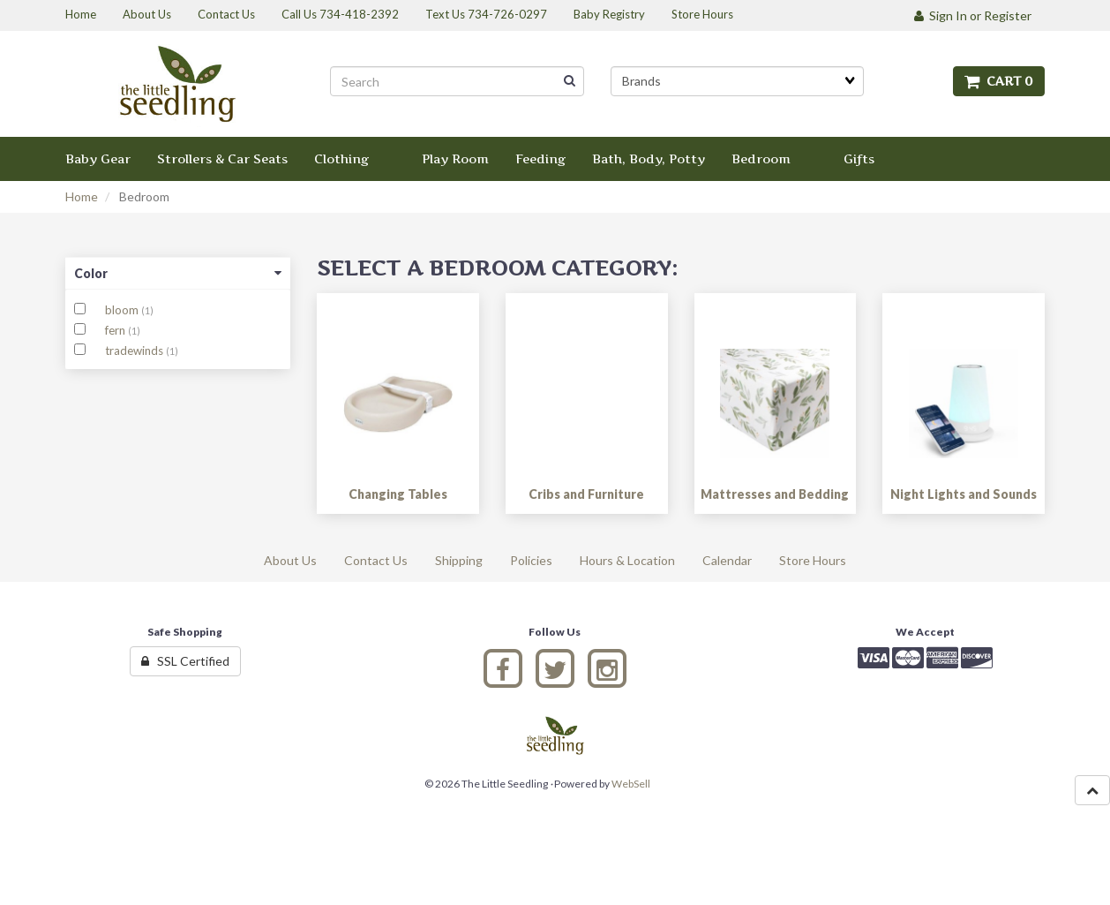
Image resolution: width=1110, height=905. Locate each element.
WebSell (630, 783)
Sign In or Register (972, 15)
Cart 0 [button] (998, 80)
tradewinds (135, 350)
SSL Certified (185, 660)
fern (116, 330)
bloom (123, 310)
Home (81, 196)
